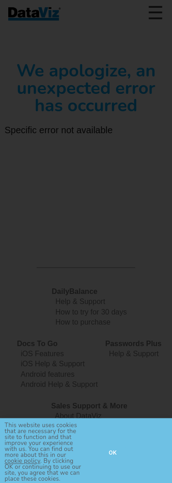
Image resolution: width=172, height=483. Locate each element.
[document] (86, 241)
